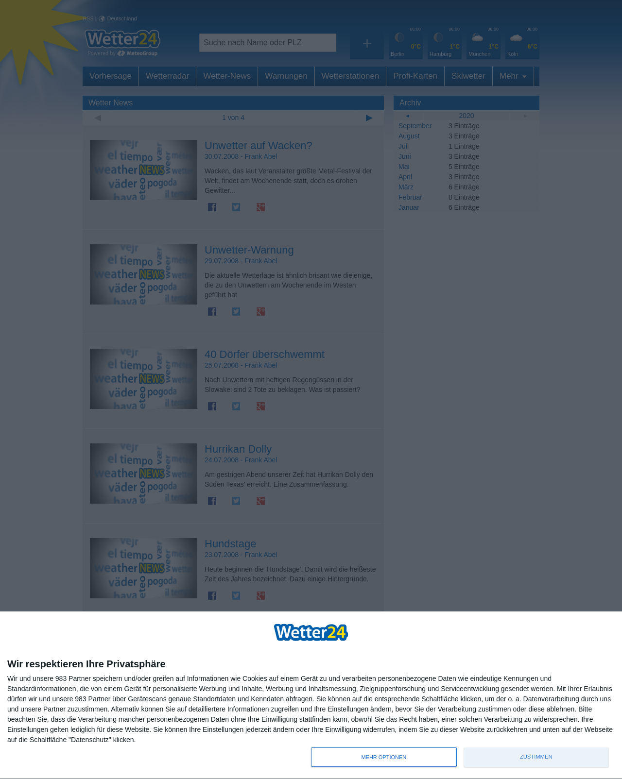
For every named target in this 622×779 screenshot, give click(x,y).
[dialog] (311, 695)
